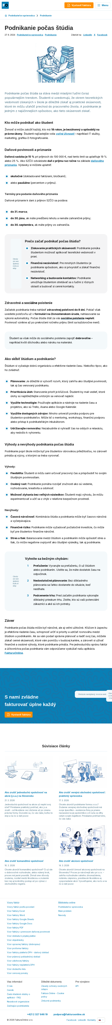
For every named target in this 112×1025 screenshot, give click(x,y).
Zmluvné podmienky (51, 1000)
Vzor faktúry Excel (16, 911)
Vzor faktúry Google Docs (19, 923)
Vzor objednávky (15, 940)
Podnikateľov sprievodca (20, 15)
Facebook (102, 35)
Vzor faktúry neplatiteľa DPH (21, 965)
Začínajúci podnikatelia (18, 1006)
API (76, 986)
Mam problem (64, 911)
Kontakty (92, 1020)
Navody (62, 915)
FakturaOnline (14, 652)
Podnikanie (46, 15)
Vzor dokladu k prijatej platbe (21, 936)
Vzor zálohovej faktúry (18, 960)
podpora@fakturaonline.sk (69, 1014)
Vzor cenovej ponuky (17, 973)
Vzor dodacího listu (16, 969)
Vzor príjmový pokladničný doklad (23, 956)
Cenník (10, 990)
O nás (10, 986)
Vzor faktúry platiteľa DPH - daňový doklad (28, 952)
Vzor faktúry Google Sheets (20, 919)
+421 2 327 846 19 (37, 1014)
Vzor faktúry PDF (15, 927)
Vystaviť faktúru (19, 714)
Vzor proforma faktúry (17, 948)
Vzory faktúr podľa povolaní (20, 907)
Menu (102, 5)
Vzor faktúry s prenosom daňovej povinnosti (28, 931)
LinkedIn (87, 35)
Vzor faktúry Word (16, 915)
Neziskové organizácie (18, 1001)
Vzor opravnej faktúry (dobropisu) (23, 944)
